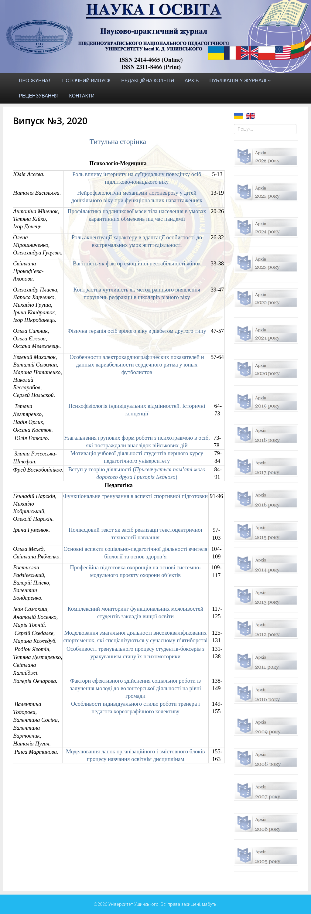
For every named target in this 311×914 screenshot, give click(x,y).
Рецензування (39, 95)
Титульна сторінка (117, 141)
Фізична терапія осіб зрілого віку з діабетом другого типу (136, 331)
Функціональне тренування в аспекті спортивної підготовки (135, 496)
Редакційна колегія (147, 80)
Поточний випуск (86, 80)
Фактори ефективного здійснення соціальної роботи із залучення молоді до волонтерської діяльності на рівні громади (135, 688)
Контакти (82, 95)
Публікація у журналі (238, 80)
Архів (192, 80)
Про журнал (35, 80)
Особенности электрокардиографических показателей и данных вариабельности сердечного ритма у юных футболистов (137, 364)
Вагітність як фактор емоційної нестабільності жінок (137, 263)
